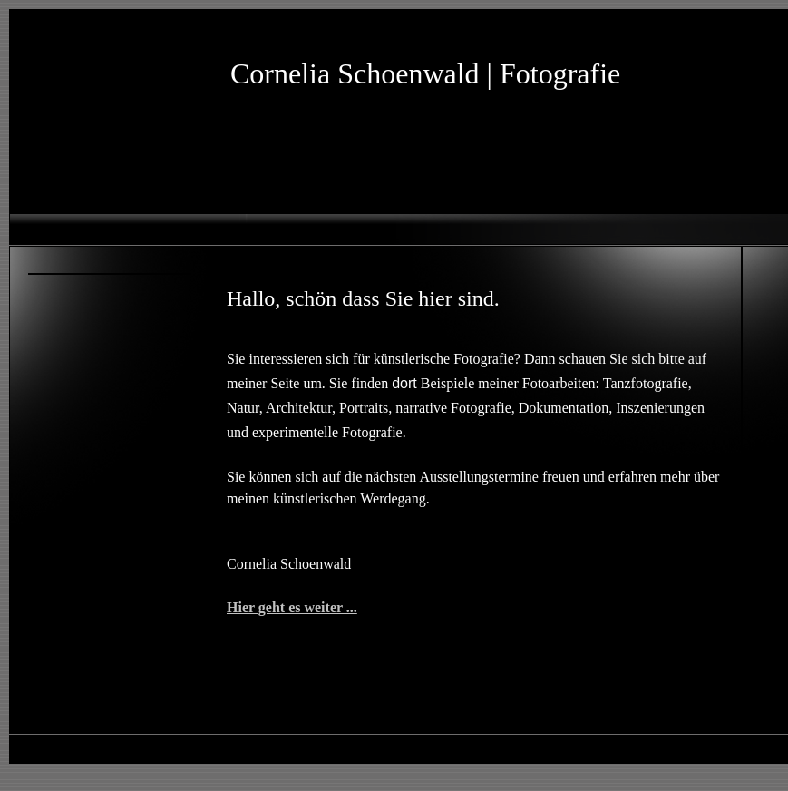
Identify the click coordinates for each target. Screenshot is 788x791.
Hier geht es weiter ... (292, 607)
